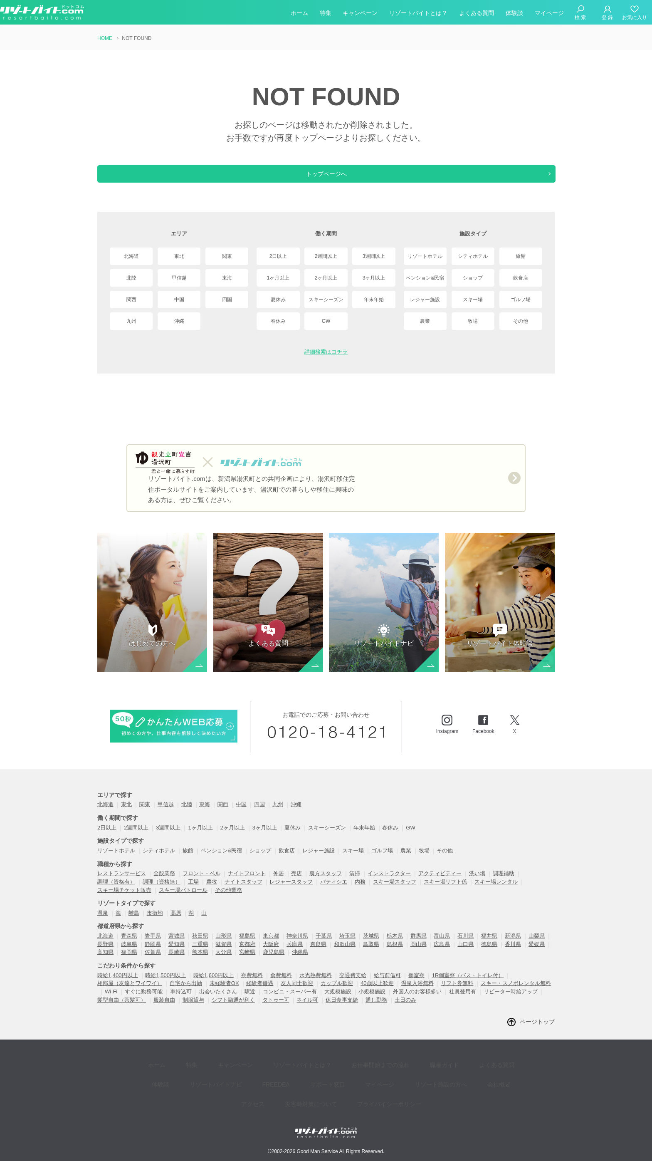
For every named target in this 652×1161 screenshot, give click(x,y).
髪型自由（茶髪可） (121, 1008)
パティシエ (333, 890)
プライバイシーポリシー (359, 1095)
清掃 (354, 882)
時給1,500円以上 (165, 983)
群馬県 (418, 944)
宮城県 (176, 944)
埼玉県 (347, 944)
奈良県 (318, 952)
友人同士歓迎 (297, 991)
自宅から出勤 (186, 991)
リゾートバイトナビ (188, 1082)
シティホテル (473, 256)
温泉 (102, 921)
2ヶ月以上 (326, 278)
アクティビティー (440, 882)
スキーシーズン (326, 299)
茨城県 (371, 944)
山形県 (223, 944)
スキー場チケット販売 (124, 898)
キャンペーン (360, 14)
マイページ (549, 14)
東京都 (271, 944)
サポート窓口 (287, 1082)
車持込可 (181, 1000)
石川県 (465, 944)
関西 (131, 299)
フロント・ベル (201, 882)
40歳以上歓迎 (377, 991)
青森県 (129, 944)
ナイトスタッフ (243, 890)
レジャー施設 (425, 299)
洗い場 (477, 882)
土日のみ (405, 1008)
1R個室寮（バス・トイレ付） (468, 983)
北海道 (131, 256)
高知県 (105, 960)
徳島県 (489, 952)
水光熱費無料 (315, 983)
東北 (179, 256)
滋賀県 (223, 952)
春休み (278, 321)
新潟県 (513, 944)
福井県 (489, 944)
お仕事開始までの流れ (353, 1069)
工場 (193, 890)
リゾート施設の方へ (389, 1082)
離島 (133, 921)
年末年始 (374, 299)
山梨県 (537, 944)
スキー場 (473, 299)
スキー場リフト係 (445, 890)
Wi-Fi (111, 1000)
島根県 (395, 952)
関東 (227, 256)
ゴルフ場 (521, 299)
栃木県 (395, 944)
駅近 (249, 1000)
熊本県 (200, 960)
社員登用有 (462, 1000)
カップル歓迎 (337, 991)
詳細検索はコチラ (326, 352)
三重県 (200, 952)
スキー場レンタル (496, 890)
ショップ (473, 278)
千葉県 (324, 944)
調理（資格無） (161, 890)
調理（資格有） (116, 890)
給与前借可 (387, 983)
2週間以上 (326, 256)
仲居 (278, 882)
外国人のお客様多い (417, 1000)
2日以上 (278, 256)
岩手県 (153, 944)
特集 (325, 14)
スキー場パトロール (183, 898)
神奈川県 (297, 944)
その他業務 (228, 898)
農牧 (211, 890)
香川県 (513, 952)
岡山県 (418, 952)
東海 (227, 278)
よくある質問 (476, 14)
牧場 (473, 321)
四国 (227, 299)
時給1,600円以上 (213, 983)
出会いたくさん (218, 1000)
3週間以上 (374, 256)
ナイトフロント (247, 882)
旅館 (521, 256)
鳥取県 (371, 952)
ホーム (299, 14)
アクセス (478, 1082)
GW (326, 321)
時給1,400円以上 (117, 983)
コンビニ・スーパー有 (290, 1000)
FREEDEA (242, 1082)
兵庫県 (294, 952)
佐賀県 (153, 960)
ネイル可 (307, 1008)
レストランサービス (121, 882)
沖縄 (179, 321)
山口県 (465, 952)
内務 (360, 890)
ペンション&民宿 (425, 278)
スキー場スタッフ (394, 890)
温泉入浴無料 (417, 991)
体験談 (514, 14)
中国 (179, 299)
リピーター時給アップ (511, 1000)
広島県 (442, 952)
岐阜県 (129, 952)
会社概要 (440, 1082)
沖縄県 (300, 960)
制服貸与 (193, 1008)
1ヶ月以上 (278, 278)
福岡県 (129, 960)
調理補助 (503, 882)
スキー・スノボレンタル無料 (516, 991)
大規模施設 (337, 1000)
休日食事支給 (342, 1008)
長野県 (105, 952)
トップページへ (326, 174)
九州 (131, 321)
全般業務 (164, 882)
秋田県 (200, 944)
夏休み (278, 299)
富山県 (442, 944)
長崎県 (176, 960)
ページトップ (537, 1030)
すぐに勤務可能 (144, 1000)
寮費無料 (252, 983)
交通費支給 (352, 983)
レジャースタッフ (291, 890)
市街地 (155, 921)
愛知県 (176, 952)
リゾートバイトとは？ (418, 14)
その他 (520, 321)
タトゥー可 (275, 1008)
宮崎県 (247, 960)
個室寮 (416, 983)
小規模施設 (371, 1000)
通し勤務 (376, 1008)
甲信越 (179, 278)
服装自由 (164, 1008)
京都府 (247, 952)
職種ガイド (411, 1069)
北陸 (131, 278)
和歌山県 (345, 952)
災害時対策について (287, 1095)
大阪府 (271, 952)
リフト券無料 (457, 991)
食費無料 (281, 983)
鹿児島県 (273, 960)
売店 (296, 882)
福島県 (247, 944)
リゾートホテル (425, 256)
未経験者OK (224, 991)
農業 (425, 321)
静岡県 (153, 952)
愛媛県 (537, 952)
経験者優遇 (259, 991)
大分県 (223, 960)
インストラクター (389, 882)
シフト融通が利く (233, 1008)
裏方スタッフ (325, 882)
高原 (175, 921)
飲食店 (520, 278)
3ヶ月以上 (374, 278)
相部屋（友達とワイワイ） (129, 991)
